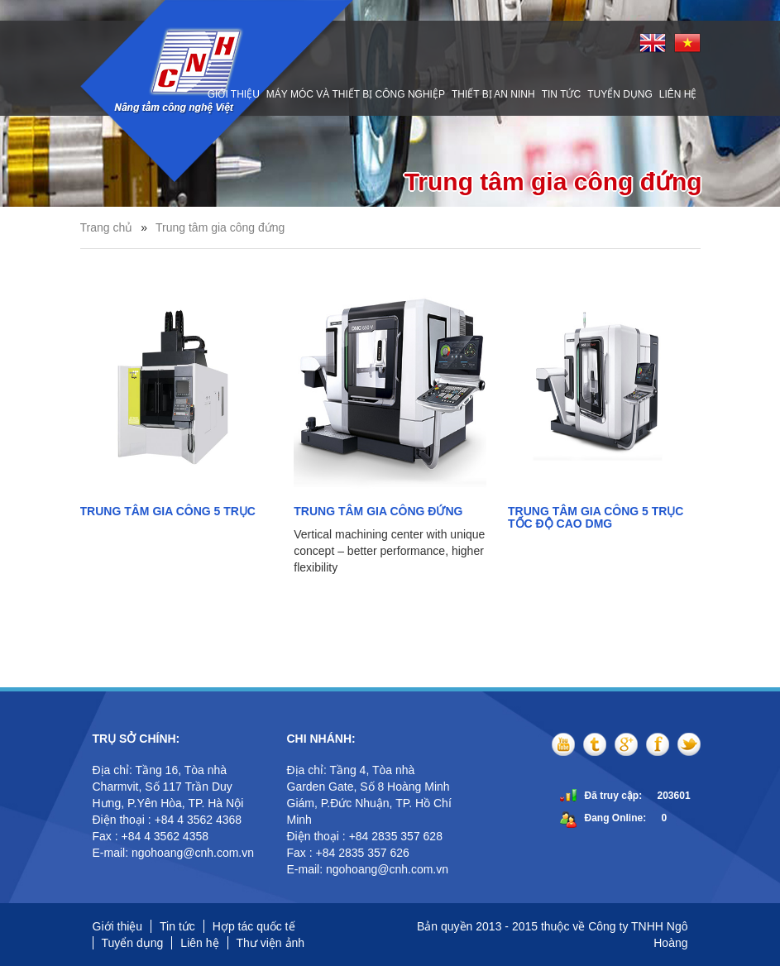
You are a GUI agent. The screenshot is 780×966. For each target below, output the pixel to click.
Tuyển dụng (620, 94)
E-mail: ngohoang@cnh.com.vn (175, 852)
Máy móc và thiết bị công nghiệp (355, 94)
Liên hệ (678, 94)
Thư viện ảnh (271, 942)
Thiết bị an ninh (493, 94)
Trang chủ (106, 227)
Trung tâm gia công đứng (220, 227)
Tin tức (561, 94)
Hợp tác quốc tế (254, 926)
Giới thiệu (234, 94)
